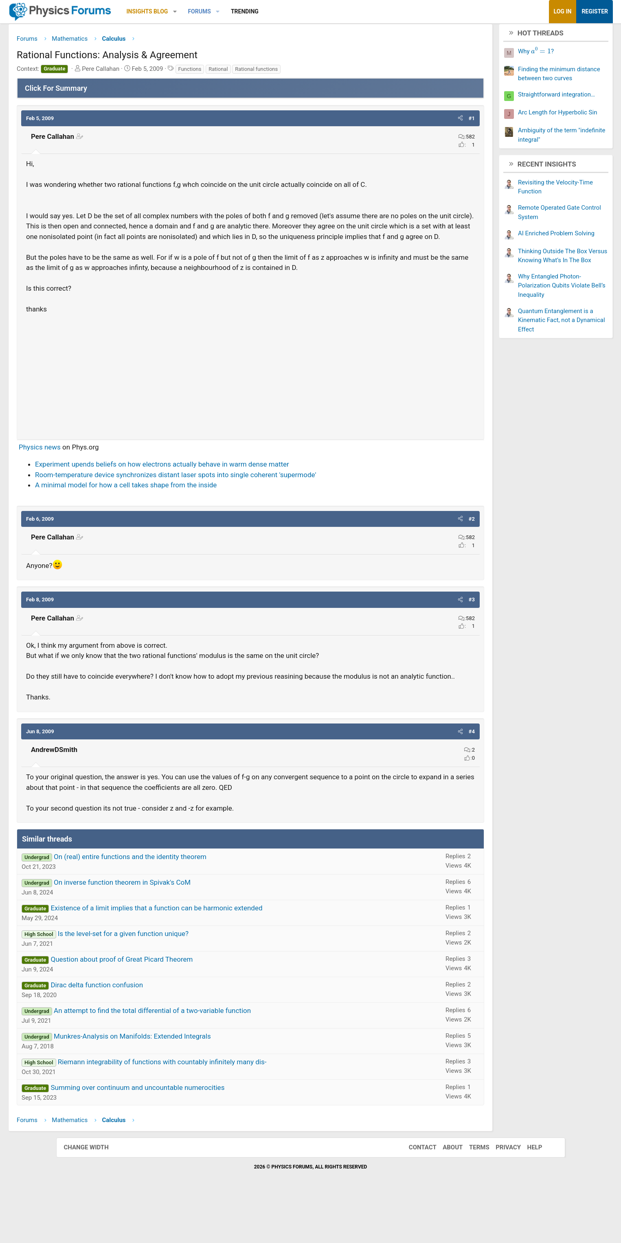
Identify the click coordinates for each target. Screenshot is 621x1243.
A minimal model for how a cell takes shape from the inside (182, 519)
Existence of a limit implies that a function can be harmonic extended (212, 953)
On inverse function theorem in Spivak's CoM (178, 927)
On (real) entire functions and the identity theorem (186, 901)
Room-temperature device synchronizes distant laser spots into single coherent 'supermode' (231, 509)
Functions (245, 72)
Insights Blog (203, 11)
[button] (231, 11)
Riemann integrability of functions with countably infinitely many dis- (218, 1107)
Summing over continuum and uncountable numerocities (194, 1132)
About (444, 1191)
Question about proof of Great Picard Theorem (178, 1004)
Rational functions (312, 72)
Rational (274, 72)
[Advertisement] (250, 408)
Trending (300, 11)
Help (526, 1191)
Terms (471, 1191)
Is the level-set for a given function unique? (179, 978)
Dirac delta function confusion (153, 1030)
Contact (414, 1191)
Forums (255, 11)
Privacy (500, 1191)
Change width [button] (94, 1191)
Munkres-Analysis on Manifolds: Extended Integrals (188, 1081)
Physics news (96, 481)
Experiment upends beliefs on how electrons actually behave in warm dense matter (218, 498)
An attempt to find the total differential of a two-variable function (208, 1055)
